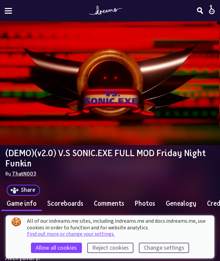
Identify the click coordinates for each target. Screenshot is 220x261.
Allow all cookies (56, 248)
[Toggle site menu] (8, 10)
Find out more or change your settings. (71, 234)
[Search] (200, 10)
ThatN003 (24, 173)
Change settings (164, 248)
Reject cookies (110, 248)
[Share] (23, 190)
